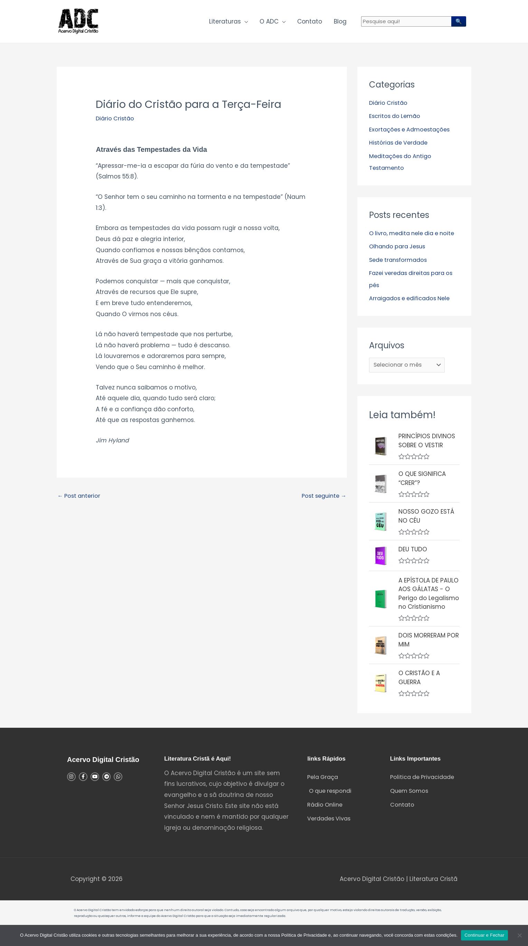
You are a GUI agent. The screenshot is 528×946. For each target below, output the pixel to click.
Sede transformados (400, 273)
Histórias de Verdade (400, 145)
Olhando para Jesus (399, 260)
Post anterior (80, 499)
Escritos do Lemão (396, 118)
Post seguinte (322, 499)
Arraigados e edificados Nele (412, 312)
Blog (340, 23)
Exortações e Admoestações (412, 132)
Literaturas (225, 23)
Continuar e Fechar (484, 935)
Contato (309, 23)
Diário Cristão (116, 121)
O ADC (269, 23)
